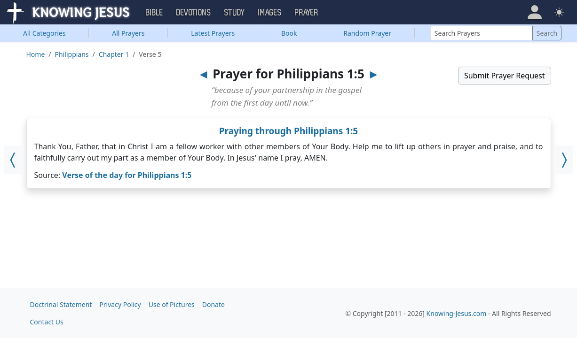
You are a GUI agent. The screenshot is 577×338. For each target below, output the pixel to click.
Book (289, 33)
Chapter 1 (114, 54)
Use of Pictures (172, 304)
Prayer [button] (306, 12)
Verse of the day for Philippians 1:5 (126, 175)
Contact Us (46, 321)
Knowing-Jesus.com (457, 313)
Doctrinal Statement (61, 304)
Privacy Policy (120, 304)
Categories (44, 33)
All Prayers (128, 33)
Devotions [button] (193, 12)
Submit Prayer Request (504, 75)
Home (35, 54)
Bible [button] (154, 12)
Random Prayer (367, 33)
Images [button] (270, 12)
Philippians (72, 54)
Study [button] (234, 12)
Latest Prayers (213, 33)
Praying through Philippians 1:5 (288, 131)
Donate (213, 304)
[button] (535, 12)
